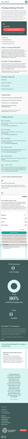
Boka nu (2, 125)
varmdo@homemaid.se (7, 39)
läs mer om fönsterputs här (11, 152)
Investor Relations (4, 420)
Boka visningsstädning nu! (14, 29)
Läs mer (2, 339)
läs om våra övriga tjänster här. (12, 170)
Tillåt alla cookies (14, 232)
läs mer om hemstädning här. (11, 125)
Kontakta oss (3, 415)
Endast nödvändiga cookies (14, 241)
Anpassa (14, 235)
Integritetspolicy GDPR (5, 417)
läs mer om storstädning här (11, 134)
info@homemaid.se (4, 111)
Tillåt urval (14, 238)
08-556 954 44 (5, 37)
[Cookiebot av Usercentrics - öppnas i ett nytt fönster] (22, 196)
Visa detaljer (22, 229)
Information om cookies (5, 422)
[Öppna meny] (26, 2)
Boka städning (23, 430)
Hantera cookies (4, 424)
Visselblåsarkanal (4, 419)
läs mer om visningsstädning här (12, 160)
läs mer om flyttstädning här (11, 143)
